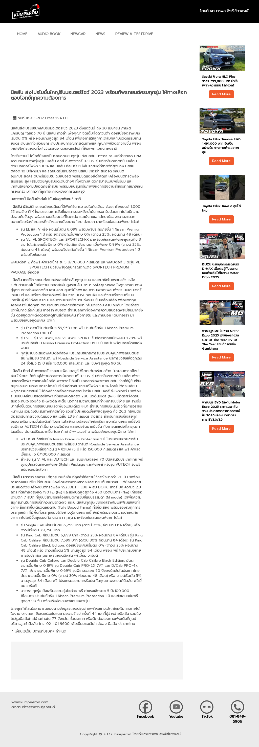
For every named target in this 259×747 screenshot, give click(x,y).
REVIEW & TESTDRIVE (134, 34)
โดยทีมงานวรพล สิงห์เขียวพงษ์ (224, 11)
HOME (22, 34)
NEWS (100, 34)
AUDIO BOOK (48, 34)
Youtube (176, 716)
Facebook (145, 716)
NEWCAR (78, 34)
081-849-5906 (237, 719)
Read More (221, 94)
